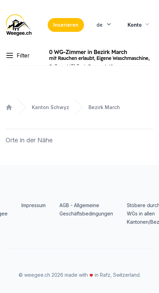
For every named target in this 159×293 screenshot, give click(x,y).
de (104, 24)
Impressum (33, 205)
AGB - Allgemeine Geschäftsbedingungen (86, 209)
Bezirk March (104, 107)
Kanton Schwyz (50, 107)
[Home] (19, 25)
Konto (139, 24)
